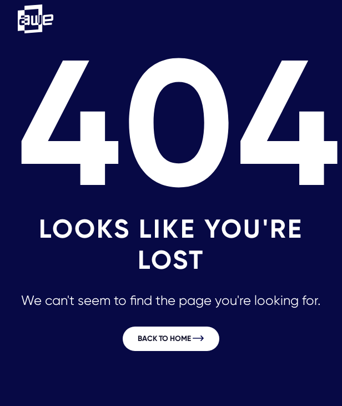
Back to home (171, 338)
